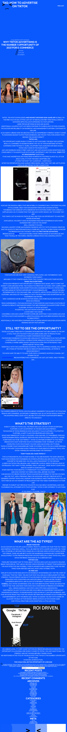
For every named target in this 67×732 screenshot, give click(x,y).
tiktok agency (61, 665)
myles (21, 50)
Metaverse (33, 707)
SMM (33, 711)
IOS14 (33, 705)
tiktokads (26, 40)
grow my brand (17, 664)
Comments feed (33, 722)
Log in (33, 720)
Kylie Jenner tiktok (42, 664)
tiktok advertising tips (50, 665)
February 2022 (33, 683)
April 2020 (33, 690)
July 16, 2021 (21, 52)
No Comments (21, 54)
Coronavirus (33, 702)
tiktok (22, 40)
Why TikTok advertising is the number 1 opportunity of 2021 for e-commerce (20, 44)
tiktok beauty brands (15, 666)
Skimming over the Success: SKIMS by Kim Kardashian (33, 675)
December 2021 (33, 684)
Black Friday (33, 700)
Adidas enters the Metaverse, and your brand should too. (33, 673)
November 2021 (33, 684)
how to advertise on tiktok (28, 664)
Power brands (33, 710)
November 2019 (33, 693)
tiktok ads (20, 665)
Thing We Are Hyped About (33, 712)
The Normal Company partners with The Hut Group (33, 672)
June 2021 (33, 687)
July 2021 (33, 686)
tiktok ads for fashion (29, 665)
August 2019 (33, 695)
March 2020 (33, 691)
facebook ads (33, 703)
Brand (33, 701)
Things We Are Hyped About (33, 713)
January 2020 (33, 692)
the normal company (7, 665)
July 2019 (33, 696)
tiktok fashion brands (27, 666)
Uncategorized (33, 716)
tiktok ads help (40, 665)
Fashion (33, 704)
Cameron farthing (7, 664)
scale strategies (15, 40)
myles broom (61, 664)
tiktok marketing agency (50, 666)
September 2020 (33, 689)
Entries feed (33, 721)
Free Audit (61, 6)
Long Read (33, 706)
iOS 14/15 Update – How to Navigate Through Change (33, 674)
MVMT (17, 234)
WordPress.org (33, 723)
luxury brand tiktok (52, 664)
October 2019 (33, 694)
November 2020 (33, 688)
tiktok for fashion (38, 666)
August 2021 (33, 685)
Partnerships (33, 709)
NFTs (33, 708)
